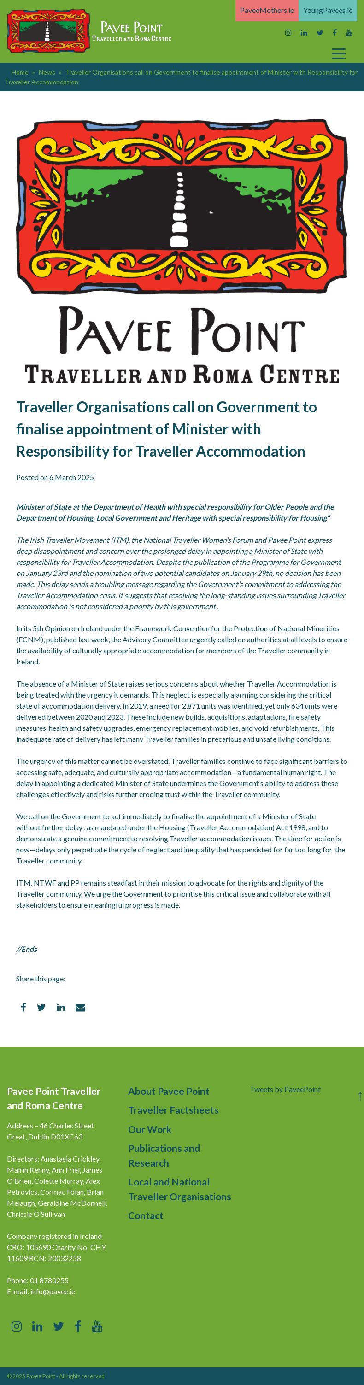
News (47, 72)
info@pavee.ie (52, 1291)
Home (20, 72)
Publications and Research (164, 1155)
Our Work (149, 1129)
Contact (146, 1215)
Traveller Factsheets (173, 1109)
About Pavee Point (169, 1091)
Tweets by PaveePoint (285, 1089)
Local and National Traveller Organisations (179, 1189)
